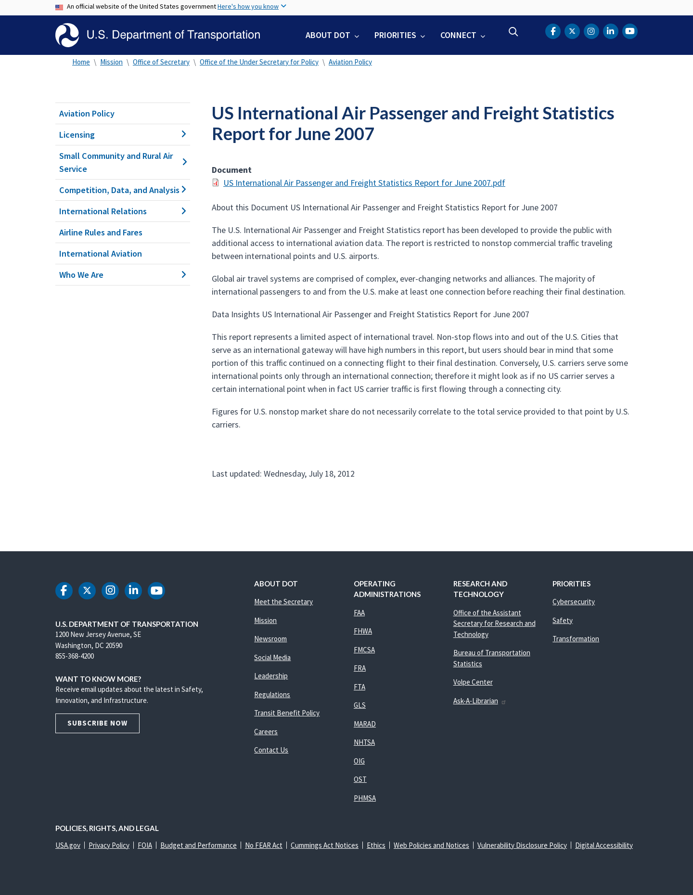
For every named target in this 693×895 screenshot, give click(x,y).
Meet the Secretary (283, 601)
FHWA (363, 631)
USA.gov (67, 845)
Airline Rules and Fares (100, 232)
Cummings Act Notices (325, 845)
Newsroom (270, 638)
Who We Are (122, 274)
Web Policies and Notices (431, 845)
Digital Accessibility (604, 845)
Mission (111, 61)
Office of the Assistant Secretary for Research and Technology (494, 623)
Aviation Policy (350, 61)
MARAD (365, 723)
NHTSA (364, 742)
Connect (458, 34)
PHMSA (365, 798)
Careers (266, 731)
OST (360, 779)
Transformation (575, 638)
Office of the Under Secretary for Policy (259, 61)
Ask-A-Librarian (480, 700)
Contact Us (271, 749)
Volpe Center (473, 682)
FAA (359, 612)
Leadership (271, 675)
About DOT (328, 34)
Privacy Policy (109, 845)
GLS (360, 705)
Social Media (272, 657)
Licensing (122, 134)
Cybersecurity (573, 601)
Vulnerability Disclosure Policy (522, 845)
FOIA (145, 845)
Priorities (395, 34)
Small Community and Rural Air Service (122, 162)
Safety (562, 620)
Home (81, 61)
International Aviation (100, 253)
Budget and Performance (198, 845)
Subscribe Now (97, 722)
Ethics (376, 845)
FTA (359, 686)
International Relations (122, 211)
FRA (360, 668)
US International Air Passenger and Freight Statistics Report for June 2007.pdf (364, 182)
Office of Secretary (161, 61)
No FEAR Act (263, 845)
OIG (359, 760)
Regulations (272, 694)
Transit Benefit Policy (287, 712)
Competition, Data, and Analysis (122, 189)
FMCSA (364, 649)
